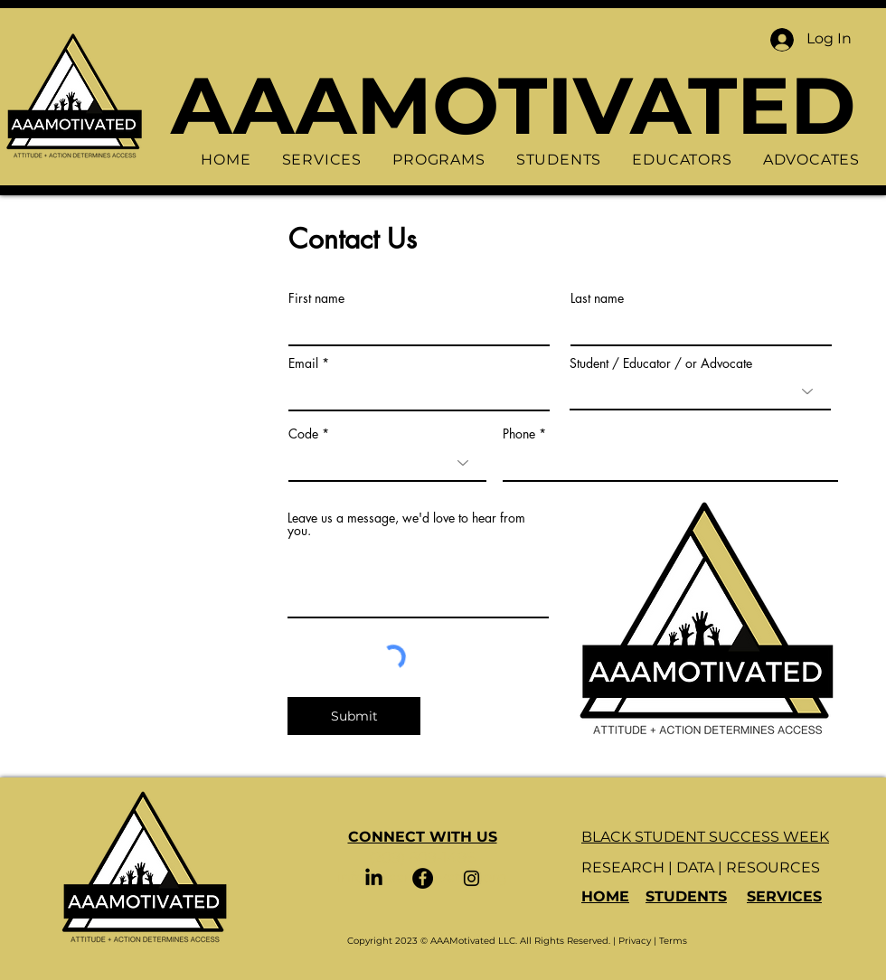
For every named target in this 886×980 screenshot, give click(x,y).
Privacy (635, 941)
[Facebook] (422, 878)
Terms (673, 941)
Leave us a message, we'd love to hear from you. (406, 524)
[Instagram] (471, 878)
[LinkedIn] (373, 878)
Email (303, 363)
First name (316, 298)
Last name (597, 298)
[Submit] (353, 716)
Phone (519, 434)
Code (303, 434)
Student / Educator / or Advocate (661, 363)
